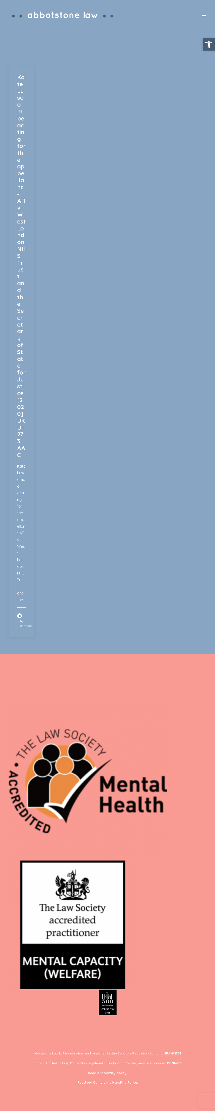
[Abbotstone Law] (63, 15)
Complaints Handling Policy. (115, 1082)
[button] (209, 44)
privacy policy (115, 1073)
